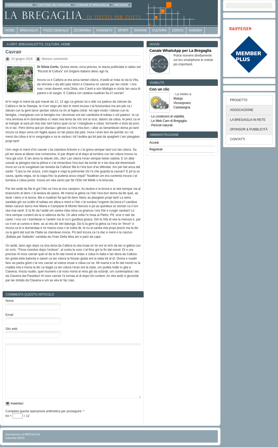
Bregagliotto (31, 44)
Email (9, 315)
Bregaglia (29, 30)
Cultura (159, 30)
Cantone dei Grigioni (55, 4)
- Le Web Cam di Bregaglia (168, 121)
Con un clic (159, 89)
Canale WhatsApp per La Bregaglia (180, 50)
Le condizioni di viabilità (167, 116)
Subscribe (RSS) (14, 438)
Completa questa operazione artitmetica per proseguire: (44, 411)
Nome (9, 301)
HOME (10, 30)
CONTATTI (237, 139)
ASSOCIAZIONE (241, 110)
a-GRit (12, 44)
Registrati (156, 149)
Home (66, 44)
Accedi (154, 142)
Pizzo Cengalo (55, 30)
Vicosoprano (182, 103)
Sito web (11, 329)
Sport (123, 30)
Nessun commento (55, 59)
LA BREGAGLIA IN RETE (248, 120)
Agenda (195, 30)
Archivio (122, 4)
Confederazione (20, 4)
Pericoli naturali (161, 125)
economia (82, 30)
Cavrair (13, 51)
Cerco (177, 30)
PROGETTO (238, 100)
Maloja (178, 98)
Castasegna (181, 107)
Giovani (140, 30)
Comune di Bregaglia (93, 4)
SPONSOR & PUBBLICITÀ (249, 129)
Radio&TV (104, 30)
